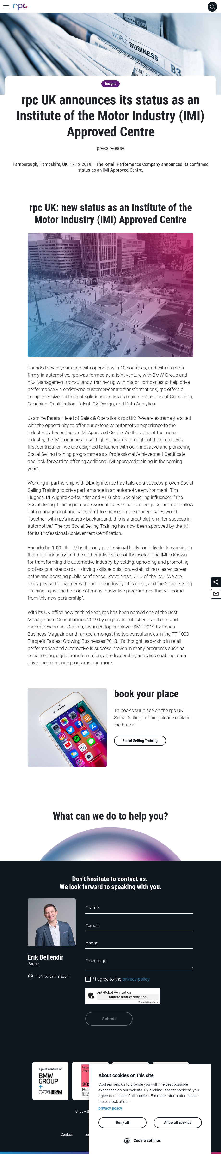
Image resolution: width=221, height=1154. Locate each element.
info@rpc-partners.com (48, 976)
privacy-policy (136, 979)
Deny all (122, 1122)
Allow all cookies (177, 1122)
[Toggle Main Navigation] (6, 7)
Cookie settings (147, 1140)
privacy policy (110, 1108)
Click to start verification (128, 997)
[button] (216, 594)
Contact (67, 1134)
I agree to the (121, 979)
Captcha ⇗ (148, 1002)
